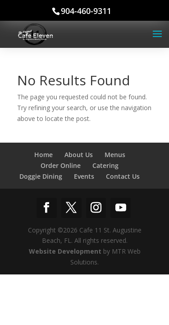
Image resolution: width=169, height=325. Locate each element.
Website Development (65, 251)
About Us (78, 154)
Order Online (61, 165)
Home (43, 154)
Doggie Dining (40, 176)
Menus (115, 154)
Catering (105, 165)
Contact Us (123, 176)
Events (84, 176)
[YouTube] (120, 208)
